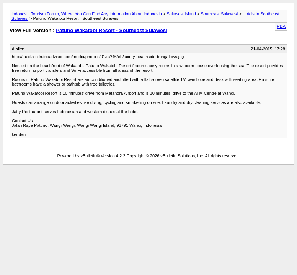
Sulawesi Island (181, 13)
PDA (281, 26)
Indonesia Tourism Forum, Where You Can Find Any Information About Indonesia (86, 13)
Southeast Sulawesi (219, 13)
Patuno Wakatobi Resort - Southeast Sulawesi (111, 30)
